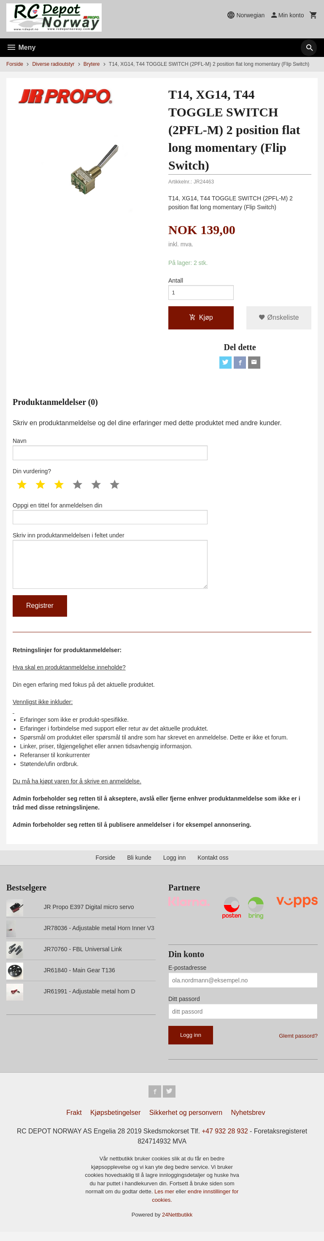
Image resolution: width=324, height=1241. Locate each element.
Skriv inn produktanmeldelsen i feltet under (110, 566)
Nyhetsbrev (248, 1121)
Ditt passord (184, 1007)
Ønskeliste (279, 318)
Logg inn (174, 865)
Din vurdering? (32, 474)
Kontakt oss (212, 865)
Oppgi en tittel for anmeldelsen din (110, 517)
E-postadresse (187, 975)
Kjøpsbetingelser (115, 1121)
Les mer (165, 1201)
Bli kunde (139, 865)
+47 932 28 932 (226, 1140)
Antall (175, 280)
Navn (110, 452)
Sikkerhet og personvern (185, 1121)
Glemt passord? (298, 1044)
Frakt (73, 1121)
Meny (20, 47)
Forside (14, 64)
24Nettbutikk (177, 1224)
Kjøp (201, 318)
